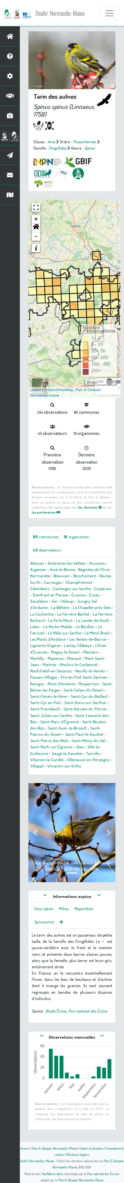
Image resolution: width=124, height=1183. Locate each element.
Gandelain (39, 601)
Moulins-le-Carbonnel (78, 664)
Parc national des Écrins (103, 1173)
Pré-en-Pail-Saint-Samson (84, 677)
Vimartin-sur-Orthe (64, 766)
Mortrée (49, 664)
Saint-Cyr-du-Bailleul (89, 696)
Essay (94, 594)
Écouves (78, 594)
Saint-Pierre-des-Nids (49, 740)
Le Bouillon (85, 626)
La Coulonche (42, 614)
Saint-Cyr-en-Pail (45, 702)
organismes (76, 536)
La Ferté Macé (60, 620)
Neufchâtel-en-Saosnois (51, 670)
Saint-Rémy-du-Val (88, 740)
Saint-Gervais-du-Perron (85, 708)
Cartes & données (91, 1148)
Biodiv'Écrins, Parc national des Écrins (76, 1011)
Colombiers (39, 588)
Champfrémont (78, 582)
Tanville (93, 753)
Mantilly (37, 658)
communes (46, 536)
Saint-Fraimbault (45, 708)
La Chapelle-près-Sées (92, 607)
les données (90, 507)
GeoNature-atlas (52, 1173)
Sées (80, 746)
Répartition (84, 908)
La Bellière (60, 607)
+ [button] (36, 219)
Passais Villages (43, 677)
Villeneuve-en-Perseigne (88, 759)
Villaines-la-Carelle (46, 759)
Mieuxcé (74, 658)
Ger (55, 601)
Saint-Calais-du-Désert (83, 690)
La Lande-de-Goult (92, 620)
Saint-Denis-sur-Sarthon (85, 702)
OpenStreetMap (60, 390)
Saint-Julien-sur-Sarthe (51, 715)
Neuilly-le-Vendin (90, 670)
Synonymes (44, 921)
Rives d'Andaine (61, 683)
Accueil (25, 1148)
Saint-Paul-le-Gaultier (84, 734)
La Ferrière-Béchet (73, 614)
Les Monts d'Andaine (47, 639)
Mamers (90, 652)
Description (44, 908)
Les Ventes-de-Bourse (87, 639)
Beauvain (62, 575)
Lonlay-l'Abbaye (78, 645)
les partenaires (46, 512)
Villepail (37, 766)
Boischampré (84, 575)
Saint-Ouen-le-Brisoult (67, 728)
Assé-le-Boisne (62, 569)
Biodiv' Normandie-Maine (60, 13)
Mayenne (55, 658)
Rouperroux (89, 683)
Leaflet (35, 390)
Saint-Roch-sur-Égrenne (51, 746)
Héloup (67, 601)
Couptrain (102, 588)
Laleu (35, 626)
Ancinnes (97, 563)
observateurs (47, 550)
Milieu (64, 908)
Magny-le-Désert (65, 652)
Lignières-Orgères (45, 645)
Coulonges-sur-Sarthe (72, 588)
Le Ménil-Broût (97, 632)
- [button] (36, 236)
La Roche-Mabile (57, 626)
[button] (36, 228)
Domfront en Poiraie (50, 594)
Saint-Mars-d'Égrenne (59, 721)
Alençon (37, 563)
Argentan (38, 569)
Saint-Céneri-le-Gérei (48, 696)
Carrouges (53, 582)
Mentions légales (77, 1154)
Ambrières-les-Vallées (66, 563)
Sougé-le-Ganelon (67, 753)
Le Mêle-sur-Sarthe (64, 632)
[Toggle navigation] (109, 13)
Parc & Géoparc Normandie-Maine (54, 1148)
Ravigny (37, 683)
